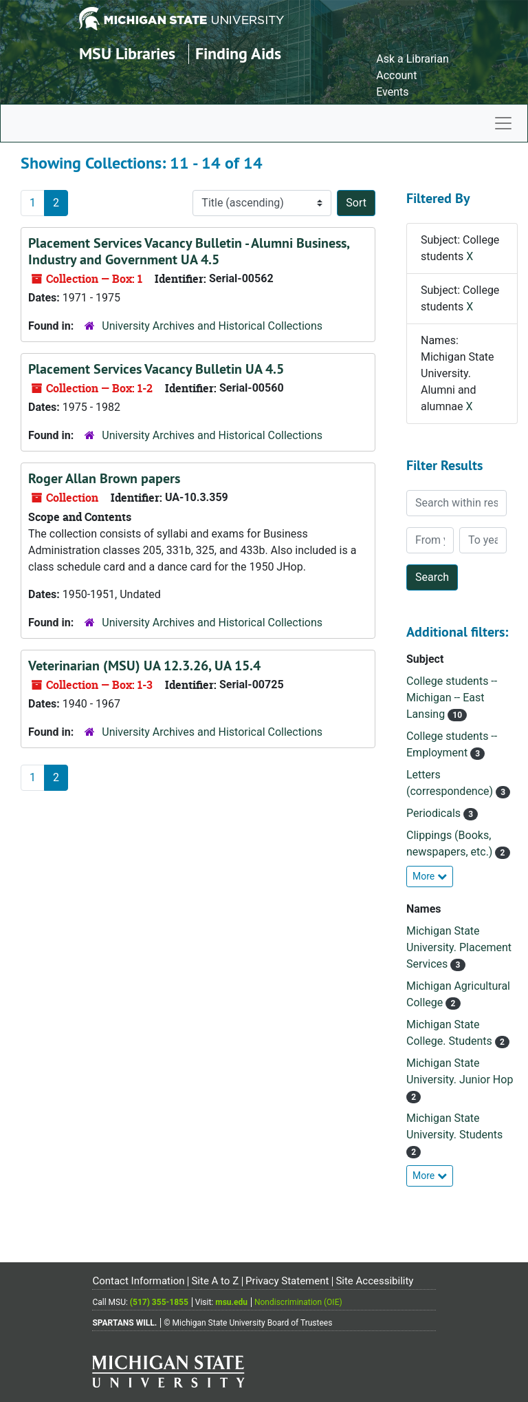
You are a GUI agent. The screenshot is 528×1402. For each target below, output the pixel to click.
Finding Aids (238, 53)
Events (392, 91)
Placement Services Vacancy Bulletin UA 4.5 (156, 369)
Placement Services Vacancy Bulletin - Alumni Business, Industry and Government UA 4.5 (188, 251)
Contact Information (138, 1281)
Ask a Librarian (412, 58)
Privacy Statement (287, 1281)
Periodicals (434, 813)
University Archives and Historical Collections (212, 325)
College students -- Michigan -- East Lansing (451, 698)
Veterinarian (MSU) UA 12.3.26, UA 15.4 (144, 666)
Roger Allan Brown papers (104, 478)
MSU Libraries (127, 53)
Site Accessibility (374, 1281)
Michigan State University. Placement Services (459, 947)
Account (396, 75)
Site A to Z (215, 1281)
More (429, 876)
